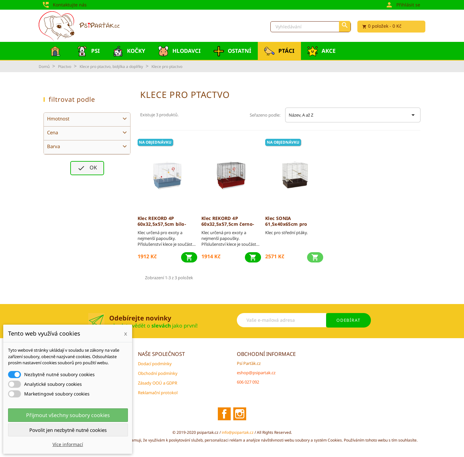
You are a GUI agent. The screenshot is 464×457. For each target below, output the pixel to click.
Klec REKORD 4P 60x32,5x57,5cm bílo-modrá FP (162, 221)
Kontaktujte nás (64, 4)
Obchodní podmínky (158, 373)
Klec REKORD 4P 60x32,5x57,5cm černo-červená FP (227, 221)
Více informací (68, 444)
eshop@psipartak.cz (256, 373)
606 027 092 (248, 382)
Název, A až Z (353, 115)
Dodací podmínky (155, 364)
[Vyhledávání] (310, 26)
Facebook (224, 413)
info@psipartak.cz (238, 432)
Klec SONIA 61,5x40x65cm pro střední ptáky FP (286, 221)
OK (87, 168)
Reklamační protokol (158, 392)
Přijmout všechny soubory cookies (68, 415)
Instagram (239, 413)
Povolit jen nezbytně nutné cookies (68, 430)
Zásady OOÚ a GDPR (157, 383)
